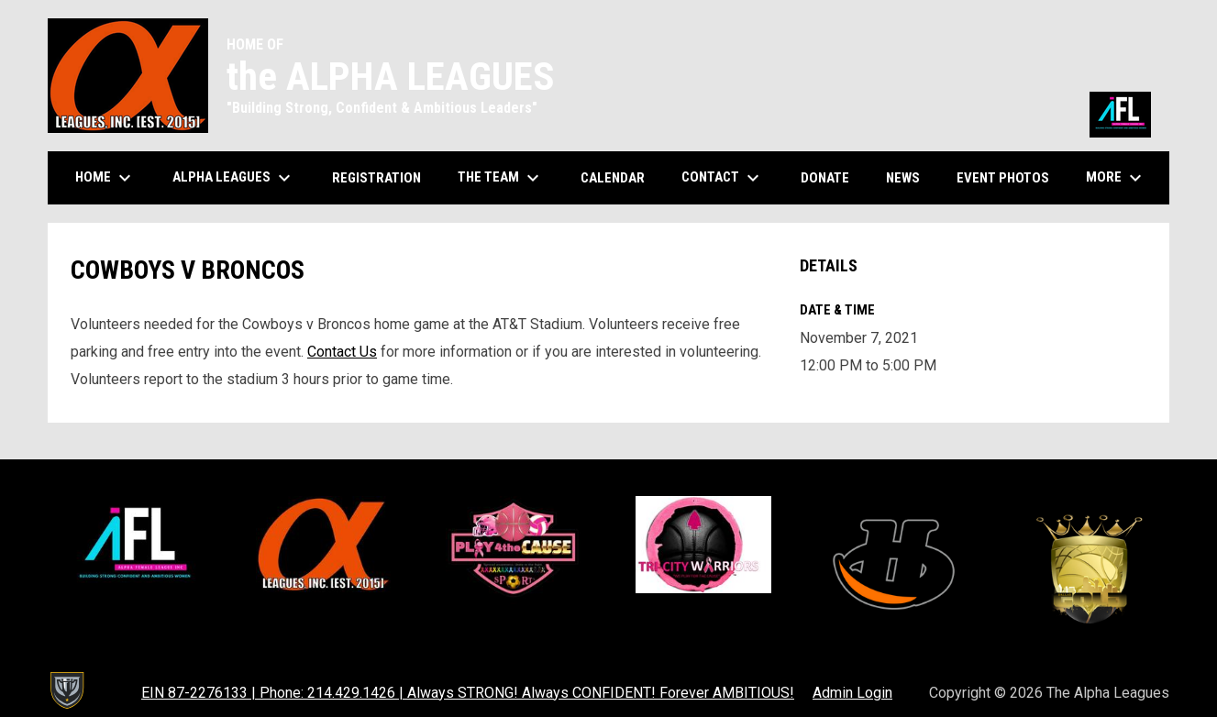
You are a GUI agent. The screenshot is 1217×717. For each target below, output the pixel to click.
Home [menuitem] (105, 178)
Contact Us (342, 351)
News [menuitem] (903, 178)
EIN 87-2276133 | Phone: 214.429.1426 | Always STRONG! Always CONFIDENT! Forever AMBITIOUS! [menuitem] (467, 692)
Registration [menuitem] (376, 178)
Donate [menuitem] (832, 177)
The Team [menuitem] (501, 178)
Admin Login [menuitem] (852, 692)
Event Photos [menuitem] (1010, 177)
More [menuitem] (1116, 178)
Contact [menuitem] (722, 178)
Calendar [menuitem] (619, 177)
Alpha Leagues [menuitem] (233, 178)
